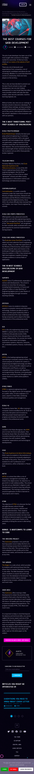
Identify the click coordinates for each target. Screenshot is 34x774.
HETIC (4, 476)
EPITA (4, 357)
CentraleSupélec (7, 191)
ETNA (15, 504)
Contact (17, 756)
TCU (17, 752)
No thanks (13, 769)
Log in (23, 4)
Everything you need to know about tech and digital (15, 13)
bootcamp (8, 542)
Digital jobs (17, 745)
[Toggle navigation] (30, 5)
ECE (3, 330)
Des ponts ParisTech (13, 223)
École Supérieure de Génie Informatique (18, 453)
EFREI (4, 389)
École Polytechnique (8, 134)
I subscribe (17, 675)
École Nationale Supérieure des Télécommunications (14, 166)
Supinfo (4, 281)
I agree (4, 769)
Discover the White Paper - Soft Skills (17, 640)
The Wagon (5, 565)
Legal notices (17, 748)
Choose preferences (26, 769)
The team (17, 737)
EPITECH (5, 306)
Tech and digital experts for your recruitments (13, 11)
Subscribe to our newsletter (15, 666)
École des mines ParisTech (13, 240)
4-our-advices (5, 15)
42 (19, 408)
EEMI (27, 430)
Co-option (17, 741)
